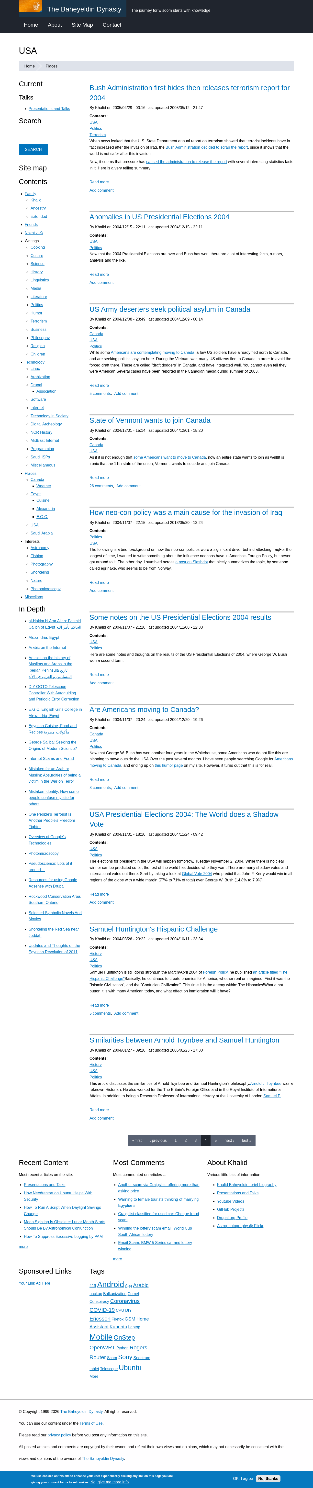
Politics (95, 128)
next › (229, 1140)
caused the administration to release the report (186, 162)
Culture (37, 256)
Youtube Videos (230, 1201)
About (55, 25)
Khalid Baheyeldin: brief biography (247, 1185)
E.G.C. (42, 517)
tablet (94, 1369)
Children (38, 354)
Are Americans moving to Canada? (144, 709)
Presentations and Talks (49, 109)
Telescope (109, 1369)
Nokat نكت (34, 233)
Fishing (37, 556)
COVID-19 (102, 1310)
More (93, 1376)
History (95, 954)
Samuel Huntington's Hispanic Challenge (153, 929)
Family (30, 194)
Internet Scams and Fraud (51, 758)
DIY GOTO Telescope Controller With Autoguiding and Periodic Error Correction (54, 693)
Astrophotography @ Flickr (240, 1226)
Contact (112, 25)
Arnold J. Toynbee (265, 1083)
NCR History (41, 432)
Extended (39, 216)
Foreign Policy (215, 972)
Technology (35, 362)
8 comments (100, 788)
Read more (99, 182)
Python (122, 1348)
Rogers (138, 1347)
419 (92, 1286)
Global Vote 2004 (197, 874)
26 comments (101, 486)
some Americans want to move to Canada (170, 457)
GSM (130, 1318)
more (23, 1246)
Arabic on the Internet (47, 647)
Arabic (140, 1285)
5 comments (100, 393)
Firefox (117, 1319)
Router (97, 1357)
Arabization (40, 377)
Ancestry (38, 208)
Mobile (100, 1337)
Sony (125, 1357)
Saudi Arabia (42, 533)
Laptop (134, 1327)
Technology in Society (49, 416)
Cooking (38, 247)
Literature (39, 297)
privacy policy (59, 1435)
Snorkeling (40, 572)
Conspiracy (99, 1301)
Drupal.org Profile (232, 1218)
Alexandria (45, 509)
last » (246, 1140)
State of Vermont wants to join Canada (150, 420)
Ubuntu (130, 1368)
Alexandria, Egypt (44, 637)
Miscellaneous (43, 465)
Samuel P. (272, 1096)
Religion (38, 346)
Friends (31, 224)
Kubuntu (118, 1326)
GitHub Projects (231, 1209)
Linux (35, 368)
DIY (128, 1310)
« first (137, 1140)
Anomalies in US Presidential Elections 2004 (159, 217)
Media (36, 288)
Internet (37, 408)
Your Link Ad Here (34, 1283)
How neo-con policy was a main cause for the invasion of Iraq (185, 512)
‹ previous (158, 1140)
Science (38, 264)
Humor (36, 313)
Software (38, 399)
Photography (42, 564)
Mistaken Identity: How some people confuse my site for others (54, 797)
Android (110, 1284)
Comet (133, 1294)
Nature (36, 580)
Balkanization (114, 1294)
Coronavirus (125, 1301)
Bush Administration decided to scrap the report (207, 147)
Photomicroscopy (46, 589)
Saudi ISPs (40, 457)
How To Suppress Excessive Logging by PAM (63, 1236)
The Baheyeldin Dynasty (81, 1412)
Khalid (36, 200)
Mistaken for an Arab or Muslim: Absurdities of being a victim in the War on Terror (55, 775)
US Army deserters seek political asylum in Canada (169, 309)
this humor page (169, 765)
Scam (112, 1358)
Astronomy (40, 548)
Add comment (101, 190)
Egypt (36, 494)
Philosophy (40, 338)
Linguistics (40, 280)
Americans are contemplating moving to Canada (152, 352)
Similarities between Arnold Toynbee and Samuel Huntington (184, 1040)
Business (38, 329)
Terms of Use (90, 1423)
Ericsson (100, 1319)
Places (51, 66)
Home (31, 25)
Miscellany (34, 597)
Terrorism (97, 135)
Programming (42, 449)
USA (93, 122)
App (128, 1286)
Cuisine (42, 500)
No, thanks (268, 1479)
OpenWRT (102, 1347)
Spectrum (142, 1358)
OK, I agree (243, 1479)
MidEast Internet (45, 440)
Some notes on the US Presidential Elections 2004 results (180, 617)
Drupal (36, 385)
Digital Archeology (46, 424)
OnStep (124, 1337)
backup (95, 1294)
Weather (43, 486)
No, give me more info (109, 1482)
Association (46, 391)
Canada (96, 334)
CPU (120, 1310)
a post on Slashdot (192, 562)
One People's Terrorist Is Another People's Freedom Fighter (52, 820)
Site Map (82, 25)
